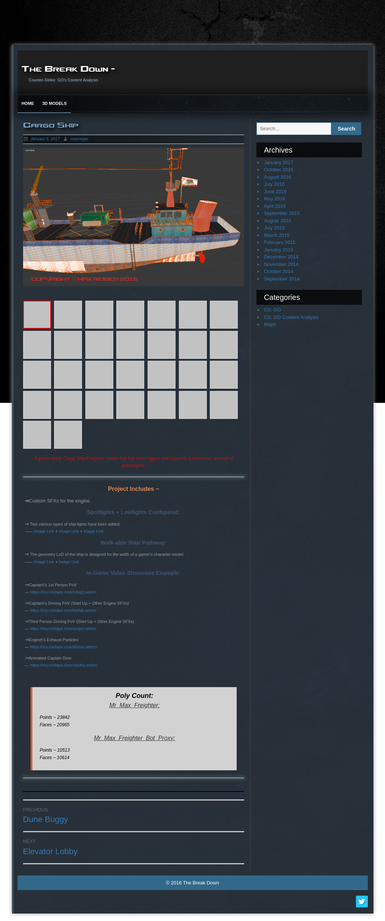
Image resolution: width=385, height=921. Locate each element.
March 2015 (277, 235)
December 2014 (281, 257)
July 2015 (274, 228)
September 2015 (282, 213)
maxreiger (79, 139)
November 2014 (281, 264)
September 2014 (282, 279)
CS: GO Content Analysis (291, 317)
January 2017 (278, 162)
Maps (270, 324)
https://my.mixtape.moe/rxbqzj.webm (63, 592)
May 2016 (274, 198)
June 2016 (275, 191)
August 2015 (277, 220)
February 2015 (280, 242)
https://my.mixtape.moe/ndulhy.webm (63, 665)
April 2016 (275, 206)
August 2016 (277, 177)
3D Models (54, 103)
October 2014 (278, 271)
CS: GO (272, 310)
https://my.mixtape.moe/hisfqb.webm (63, 610)
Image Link (44, 531)
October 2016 (278, 169)
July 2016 (274, 184)
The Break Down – (68, 68)
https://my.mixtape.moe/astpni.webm (63, 628)
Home (28, 103)
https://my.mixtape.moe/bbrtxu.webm (63, 647)
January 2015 (278, 250)
